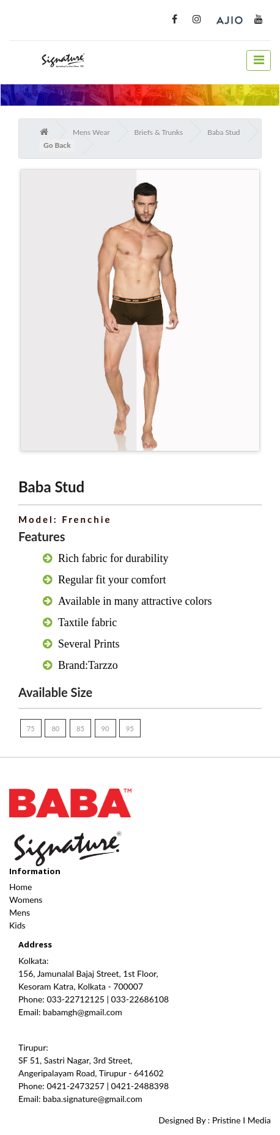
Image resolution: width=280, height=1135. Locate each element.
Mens (19, 912)
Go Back (57, 145)
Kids (17, 925)
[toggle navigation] (258, 60)
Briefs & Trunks (158, 132)
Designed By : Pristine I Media (214, 1120)
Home (20, 886)
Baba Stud (223, 132)
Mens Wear (91, 132)
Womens (25, 899)
